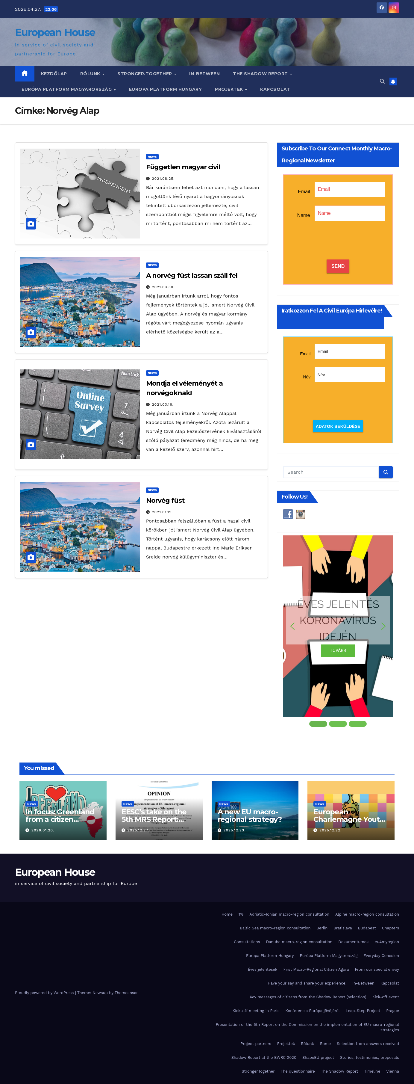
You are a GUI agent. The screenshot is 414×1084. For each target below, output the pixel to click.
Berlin (322, 928)
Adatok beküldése (338, 426)
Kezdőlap (54, 73)
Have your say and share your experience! (307, 983)
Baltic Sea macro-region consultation (275, 928)
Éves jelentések (262, 969)
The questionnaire (298, 1071)
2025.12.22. (330, 830)
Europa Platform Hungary (165, 89)
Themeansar (126, 993)
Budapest (367, 928)
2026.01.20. (42, 830)
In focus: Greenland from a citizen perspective (59, 819)
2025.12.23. (234, 830)
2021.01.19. (162, 512)
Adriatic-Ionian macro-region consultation (289, 914)
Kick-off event (385, 997)
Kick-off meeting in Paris (256, 1010)
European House (55, 32)
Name (303, 215)
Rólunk (91, 73)
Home (227, 914)
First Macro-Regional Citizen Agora (316, 969)
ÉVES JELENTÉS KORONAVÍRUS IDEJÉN (338, 620)
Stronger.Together (145, 73)
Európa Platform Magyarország (67, 89)
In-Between (204, 73)
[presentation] (337, 241)
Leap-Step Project (363, 1010)
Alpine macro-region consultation (367, 914)
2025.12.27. (138, 830)
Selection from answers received (368, 1043)
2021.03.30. (163, 287)
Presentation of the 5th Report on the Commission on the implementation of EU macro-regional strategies (307, 1027)
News (152, 156)
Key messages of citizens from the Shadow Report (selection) (308, 997)
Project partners (256, 1043)
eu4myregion (387, 942)
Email (304, 191)
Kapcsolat (275, 89)
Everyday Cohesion (381, 955)
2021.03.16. (163, 404)
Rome (325, 1043)
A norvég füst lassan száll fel (191, 275)
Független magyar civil (183, 167)
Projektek (229, 89)
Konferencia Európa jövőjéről (312, 1010)
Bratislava (342, 928)
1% (241, 914)
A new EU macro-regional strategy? (250, 815)
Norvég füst (165, 500)
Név (306, 377)
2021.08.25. (163, 178)
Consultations (247, 942)
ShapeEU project (318, 1057)
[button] (382, 81)
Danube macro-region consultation (299, 942)
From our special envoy (377, 969)
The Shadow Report (261, 73)
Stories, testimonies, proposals (369, 1057)
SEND (338, 266)
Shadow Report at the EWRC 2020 (263, 1057)
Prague (392, 1010)
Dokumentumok (353, 942)
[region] (338, 631)
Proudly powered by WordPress (45, 993)
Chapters (390, 928)
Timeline (372, 1071)
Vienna (392, 1071)
